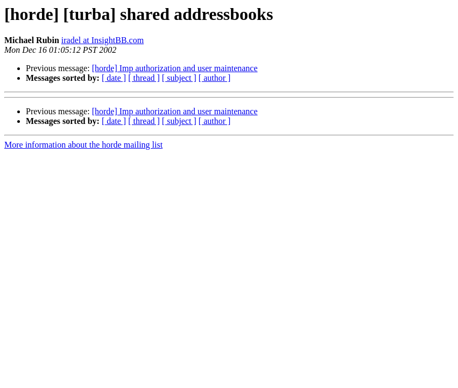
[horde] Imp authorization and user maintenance (175, 68)
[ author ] (215, 77)
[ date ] (114, 77)
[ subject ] (179, 77)
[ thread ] (144, 77)
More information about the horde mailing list (83, 144)
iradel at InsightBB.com (102, 40)
